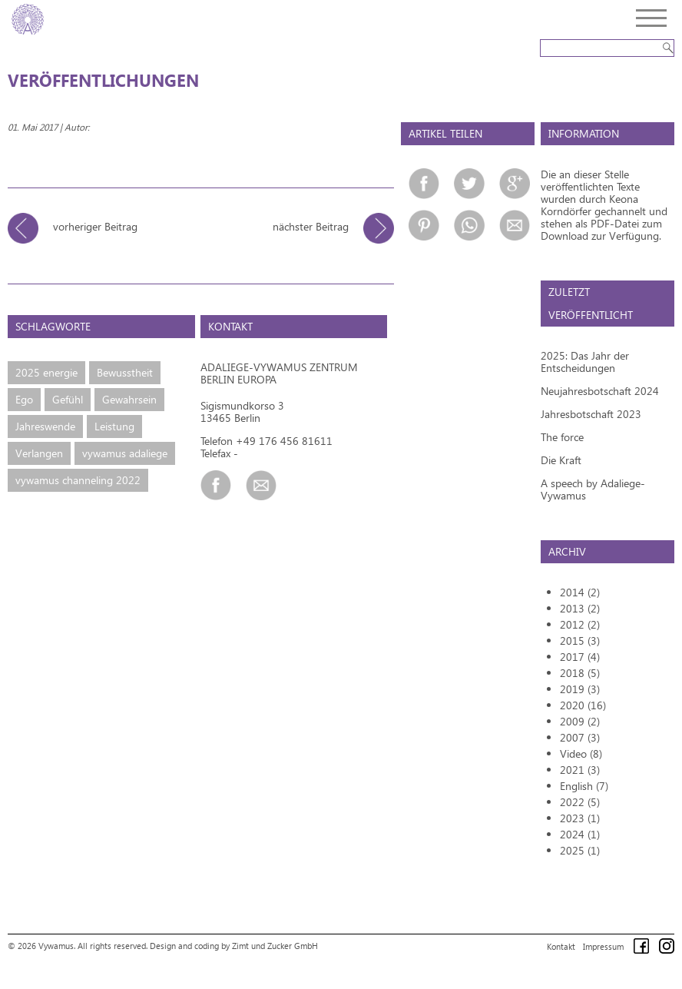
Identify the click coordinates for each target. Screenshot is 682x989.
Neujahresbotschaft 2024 (600, 390)
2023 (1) (580, 818)
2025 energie (46, 372)
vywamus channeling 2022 (78, 480)
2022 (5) (580, 802)
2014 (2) (580, 592)
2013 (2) (580, 608)
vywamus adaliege (124, 453)
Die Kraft (561, 460)
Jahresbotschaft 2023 (591, 414)
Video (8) (581, 753)
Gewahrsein (129, 399)
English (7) (584, 785)
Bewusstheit (125, 372)
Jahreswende (45, 426)
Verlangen (39, 453)
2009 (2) (580, 721)
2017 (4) (580, 656)
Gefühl (67, 399)
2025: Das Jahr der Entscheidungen (585, 361)
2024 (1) (580, 834)
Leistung (114, 426)
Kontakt (561, 946)
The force (562, 437)
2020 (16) (583, 705)
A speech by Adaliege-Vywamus (593, 489)
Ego (24, 399)
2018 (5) (580, 672)
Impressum (603, 946)
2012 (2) (580, 624)
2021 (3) (580, 769)
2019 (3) (580, 689)
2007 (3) (580, 737)
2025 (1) (580, 850)
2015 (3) (580, 640)
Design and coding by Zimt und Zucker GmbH (234, 946)
